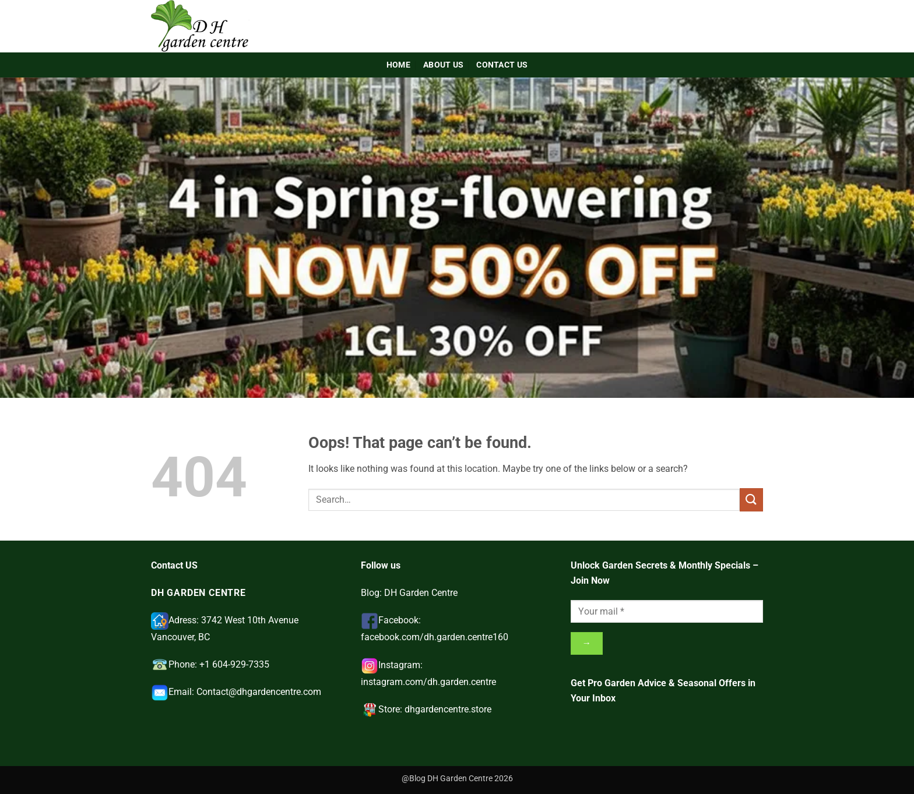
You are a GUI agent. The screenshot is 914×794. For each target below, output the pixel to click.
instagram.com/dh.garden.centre (428, 681)
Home (398, 65)
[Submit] (751, 499)
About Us (443, 65)
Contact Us (502, 65)
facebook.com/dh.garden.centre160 (434, 637)
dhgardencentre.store (448, 709)
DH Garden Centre (421, 592)
